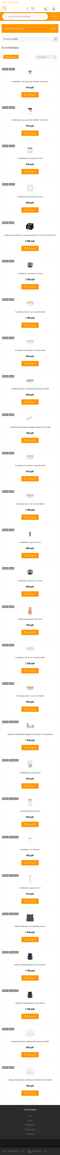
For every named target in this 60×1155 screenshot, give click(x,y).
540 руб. (30, 817)
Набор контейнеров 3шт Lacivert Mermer (30, 965)
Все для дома (30, 1129)
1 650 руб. (30, 740)
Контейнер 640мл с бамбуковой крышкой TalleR (30, 389)
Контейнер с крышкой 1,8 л (30, 542)
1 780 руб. (30, 970)
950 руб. (30, 356)
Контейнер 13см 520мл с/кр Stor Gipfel (30, 466)
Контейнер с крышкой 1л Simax (30, 581)
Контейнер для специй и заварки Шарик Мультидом (30, 427)
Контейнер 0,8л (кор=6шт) (30, 811)
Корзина (37, 1151)
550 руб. (30, 1047)
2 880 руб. (30, 241)
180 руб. (30, 433)
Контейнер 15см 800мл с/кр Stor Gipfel (30, 350)
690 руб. (30, 394)
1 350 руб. (30, 318)
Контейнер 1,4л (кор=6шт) (30, 849)
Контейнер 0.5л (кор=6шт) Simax (30, 158)
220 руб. (30, 778)
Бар (30, 1116)
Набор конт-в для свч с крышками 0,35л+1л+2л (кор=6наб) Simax (30, 235)
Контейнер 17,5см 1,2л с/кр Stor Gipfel (30, 657)
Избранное (13, 1151)
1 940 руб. (30, 932)
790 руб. (30, 1085)
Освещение (30, 1134)
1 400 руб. (30, 510)
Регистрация (13, 2)
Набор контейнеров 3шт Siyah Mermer (30, 1003)
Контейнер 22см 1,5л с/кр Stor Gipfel (30, 504)
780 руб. (30, 855)
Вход (4, 2)
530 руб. (30, 164)
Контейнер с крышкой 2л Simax (30, 274)
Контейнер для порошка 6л (30, 773)
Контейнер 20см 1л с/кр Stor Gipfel (30, 696)
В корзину (30, 95)
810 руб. (30, 87)
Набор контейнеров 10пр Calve (30, 619)
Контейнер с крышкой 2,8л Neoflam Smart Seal (30, 82)
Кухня (30, 1120)
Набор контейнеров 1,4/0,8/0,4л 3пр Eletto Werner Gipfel (30, 1080)
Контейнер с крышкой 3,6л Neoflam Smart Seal (30, 120)
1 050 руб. (30, 279)
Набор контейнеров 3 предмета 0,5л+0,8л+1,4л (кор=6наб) (30, 734)
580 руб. (30, 548)
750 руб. (30, 625)
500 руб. (30, 202)
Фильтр (11, 57)
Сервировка (30, 1125)
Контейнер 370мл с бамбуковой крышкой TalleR (30, 1041)
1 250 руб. (30, 663)
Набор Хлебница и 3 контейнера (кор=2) (30, 926)
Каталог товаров (30, 28)
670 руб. (30, 471)
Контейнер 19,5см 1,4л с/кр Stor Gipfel (30, 312)
